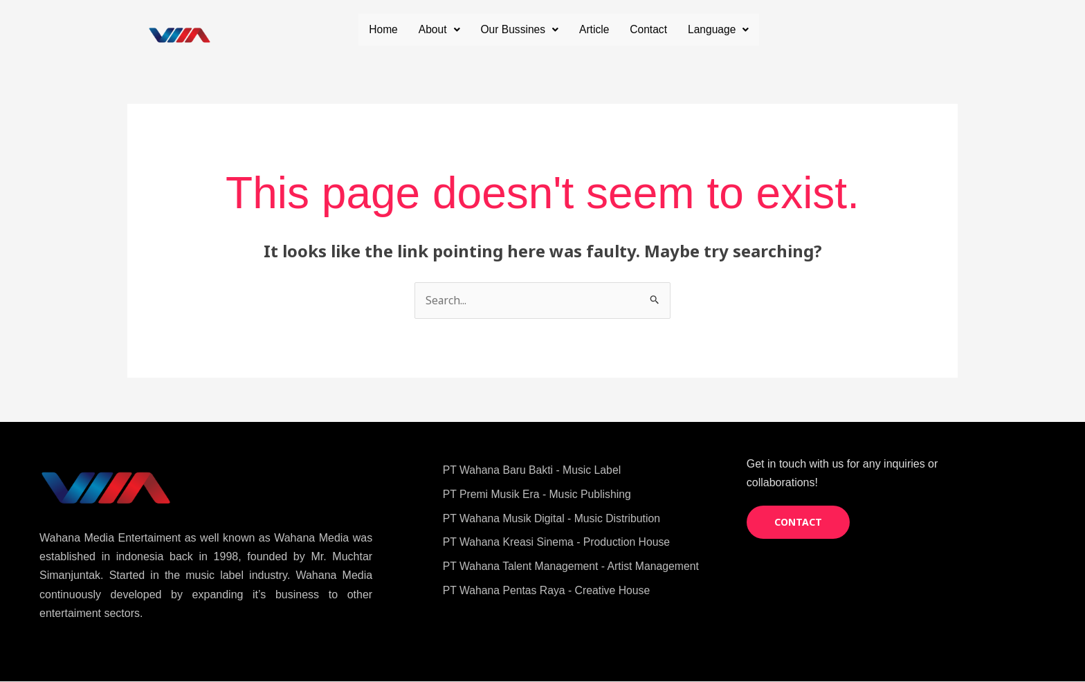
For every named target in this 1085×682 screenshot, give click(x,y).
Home (460, 29)
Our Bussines (599, 29)
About (517, 29)
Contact (730, 29)
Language (717, 61)
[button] (517, 30)
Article (674, 29)
